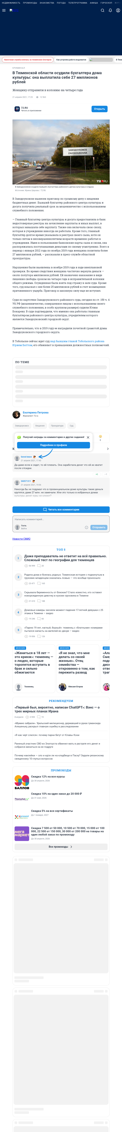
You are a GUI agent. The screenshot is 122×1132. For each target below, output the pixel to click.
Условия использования (103, 1087)
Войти (24, 544)
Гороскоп (106, 43)
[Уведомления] (110, 50)
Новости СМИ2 (21, 564)
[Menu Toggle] (4, 50)
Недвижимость (11, 43)
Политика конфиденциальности (74, 1087)
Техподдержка (61, 954)
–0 (106, 517)
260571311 (26, 496)
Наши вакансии (61, 946)
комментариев (27, 108)
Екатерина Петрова (35, 410)
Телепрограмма (77, 43)
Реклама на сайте (61, 912)
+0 (97, 489)
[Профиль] (118, 50)
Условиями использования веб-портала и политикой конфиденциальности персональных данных (61, 1066)
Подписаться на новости (61, 887)
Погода (61, 43)
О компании (61, 929)
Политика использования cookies (61, 1078)
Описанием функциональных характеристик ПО (61, 1064)
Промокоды (30, 43)
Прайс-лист (61, 921)
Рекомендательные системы (61, 1082)
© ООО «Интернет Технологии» (61, 1116)
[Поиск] (102, 50)
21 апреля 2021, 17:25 (22, 97)
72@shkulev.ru (75, 1044)
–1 (106, 489)
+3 (97, 517)
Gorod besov (26, 472)
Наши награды (61, 938)
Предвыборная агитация (61, 963)
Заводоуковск (22, 424)
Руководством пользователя (61, 1062)
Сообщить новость (61, 896)
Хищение (40, 424)
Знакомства (47, 43)
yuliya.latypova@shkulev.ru (89, 1053)
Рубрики (61, 904)
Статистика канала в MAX (61, 971)
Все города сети (61, 980)
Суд (71, 424)
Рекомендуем (61, 726)
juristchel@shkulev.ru (79, 1047)
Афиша (94, 43)
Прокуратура (57, 424)
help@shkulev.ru (110, 1047)
